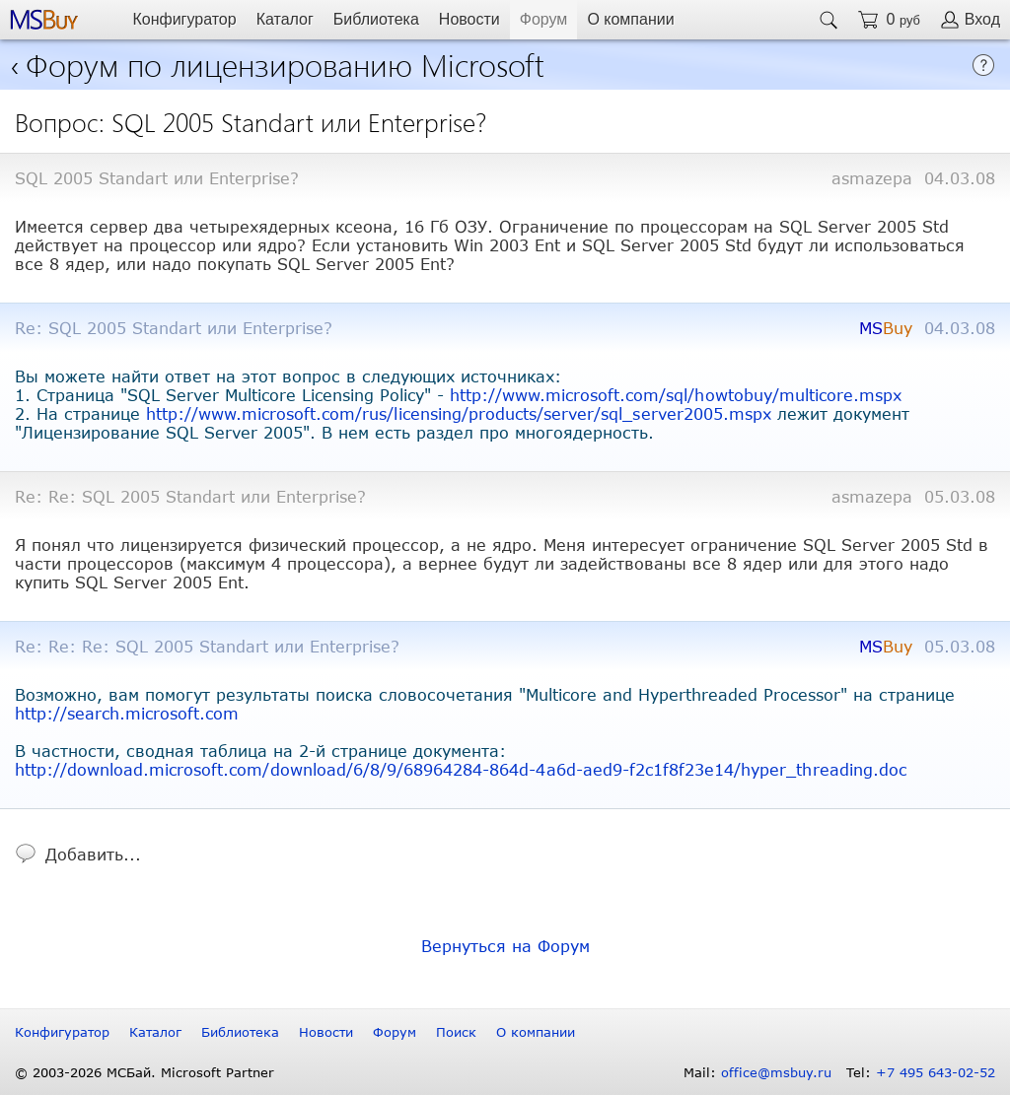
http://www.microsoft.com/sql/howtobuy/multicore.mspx (676, 394)
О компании (630, 19)
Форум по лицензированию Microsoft (285, 63)
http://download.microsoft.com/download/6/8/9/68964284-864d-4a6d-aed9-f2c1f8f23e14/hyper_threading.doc (460, 769)
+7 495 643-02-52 (935, 1072)
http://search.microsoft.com (127, 713)
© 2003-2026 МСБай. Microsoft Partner (144, 1072)
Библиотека (376, 19)
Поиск (456, 1032)
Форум (544, 19)
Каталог (285, 19)
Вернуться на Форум (505, 945)
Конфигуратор (184, 19)
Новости (469, 19)
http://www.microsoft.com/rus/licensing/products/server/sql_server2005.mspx (458, 413)
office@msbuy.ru (776, 1072)
